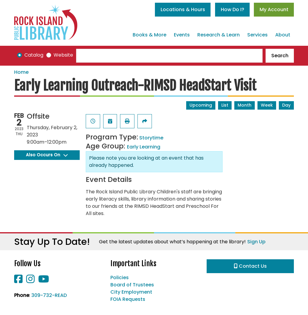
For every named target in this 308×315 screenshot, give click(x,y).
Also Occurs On (47, 155)
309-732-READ (49, 295)
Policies (119, 277)
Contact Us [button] (250, 266)
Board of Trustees (132, 284)
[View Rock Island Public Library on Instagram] (31, 280)
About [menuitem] (282, 34)
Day (286, 105)
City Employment (131, 291)
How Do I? (232, 9)
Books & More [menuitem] (149, 34)
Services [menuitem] (257, 34)
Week (267, 105)
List (224, 105)
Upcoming (200, 105)
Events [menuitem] (182, 34)
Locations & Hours (183, 9)
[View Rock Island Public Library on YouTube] (43, 280)
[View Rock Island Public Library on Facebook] (19, 280)
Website (63, 54)
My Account (274, 9)
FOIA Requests (127, 299)
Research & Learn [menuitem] (218, 34)
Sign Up (256, 241)
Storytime (151, 137)
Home (21, 72)
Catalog (33, 54)
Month (244, 105)
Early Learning (143, 146)
